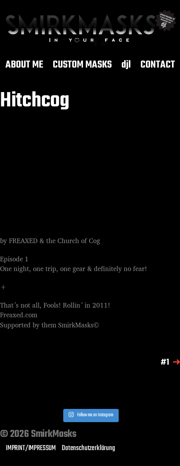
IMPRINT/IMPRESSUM (31, 448)
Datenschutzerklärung (88, 448)
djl (126, 65)
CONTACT (157, 65)
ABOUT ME (24, 65)
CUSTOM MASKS (82, 65)
